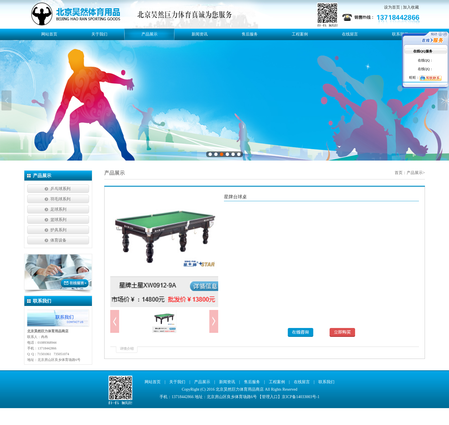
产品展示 (149, 34)
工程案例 (300, 34)
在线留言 (350, 34)
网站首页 (49, 34)
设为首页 (392, 7)
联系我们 (400, 34)
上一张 (6, 109)
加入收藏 (411, 7)
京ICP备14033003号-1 (300, 414)
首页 (399, 189)
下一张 (443, 109)
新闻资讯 (200, 34)
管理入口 (270, 414)
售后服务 (250, 34)
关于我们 (99, 34)
